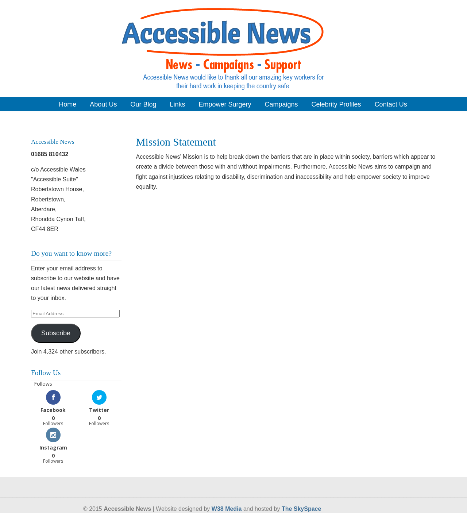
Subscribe (55, 333)
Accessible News (233, 47)
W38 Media (227, 509)
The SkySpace (301, 509)
